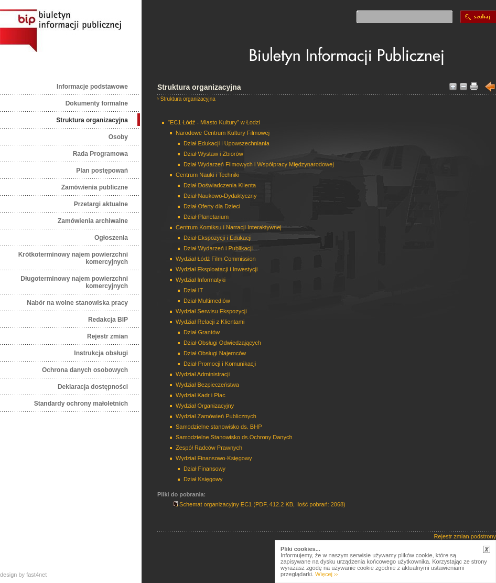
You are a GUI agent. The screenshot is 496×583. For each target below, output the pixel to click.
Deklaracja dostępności (93, 386)
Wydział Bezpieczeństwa (207, 384)
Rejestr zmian (107, 336)
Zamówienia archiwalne (93, 221)
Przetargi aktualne (101, 204)
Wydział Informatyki (200, 280)
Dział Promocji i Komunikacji (220, 364)
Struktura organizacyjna (92, 120)
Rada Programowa (100, 153)
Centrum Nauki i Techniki (207, 175)
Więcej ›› (326, 574)
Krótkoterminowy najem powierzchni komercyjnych (73, 258)
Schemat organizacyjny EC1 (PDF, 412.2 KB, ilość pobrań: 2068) (259, 504)
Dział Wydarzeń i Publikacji (218, 248)
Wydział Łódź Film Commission (216, 259)
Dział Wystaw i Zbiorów (213, 154)
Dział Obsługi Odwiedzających (222, 343)
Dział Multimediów (207, 301)
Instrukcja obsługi (101, 353)
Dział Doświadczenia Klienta (220, 185)
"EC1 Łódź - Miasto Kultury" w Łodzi (214, 122)
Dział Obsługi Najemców (215, 353)
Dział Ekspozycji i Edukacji (218, 238)
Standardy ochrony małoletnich (81, 403)
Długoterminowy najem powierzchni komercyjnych (74, 282)
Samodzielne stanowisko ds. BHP (219, 426)
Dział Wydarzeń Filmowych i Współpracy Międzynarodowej (259, 164)
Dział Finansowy (204, 468)
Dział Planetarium (206, 217)
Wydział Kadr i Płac (200, 395)
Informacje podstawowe (92, 86)
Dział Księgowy (203, 479)
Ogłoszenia (111, 237)
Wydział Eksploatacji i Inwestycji (216, 269)
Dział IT (193, 290)
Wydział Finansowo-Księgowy (214, 458)
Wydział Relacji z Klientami (210, 322)
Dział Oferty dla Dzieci (212, 206)
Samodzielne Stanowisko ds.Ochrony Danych (234, 437)
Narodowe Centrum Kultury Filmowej (222, 133)
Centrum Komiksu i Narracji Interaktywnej (229, 227)
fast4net (36, 574)
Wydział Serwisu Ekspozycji (211, 311)
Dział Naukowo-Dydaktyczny (220, 196)
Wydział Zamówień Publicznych (216, 416)
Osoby (118, 137)
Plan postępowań (102, 170)
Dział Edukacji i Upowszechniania (226, 143)
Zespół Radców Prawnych (209, 447)
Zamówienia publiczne (94, 187)
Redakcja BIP (108, 319)
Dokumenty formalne (97, 103)
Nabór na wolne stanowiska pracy (77, 302)
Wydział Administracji (203, 374)
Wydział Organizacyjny (205, 405)
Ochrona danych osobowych (85, 370)
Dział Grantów (202, 332)
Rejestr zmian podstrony (465, 536)
